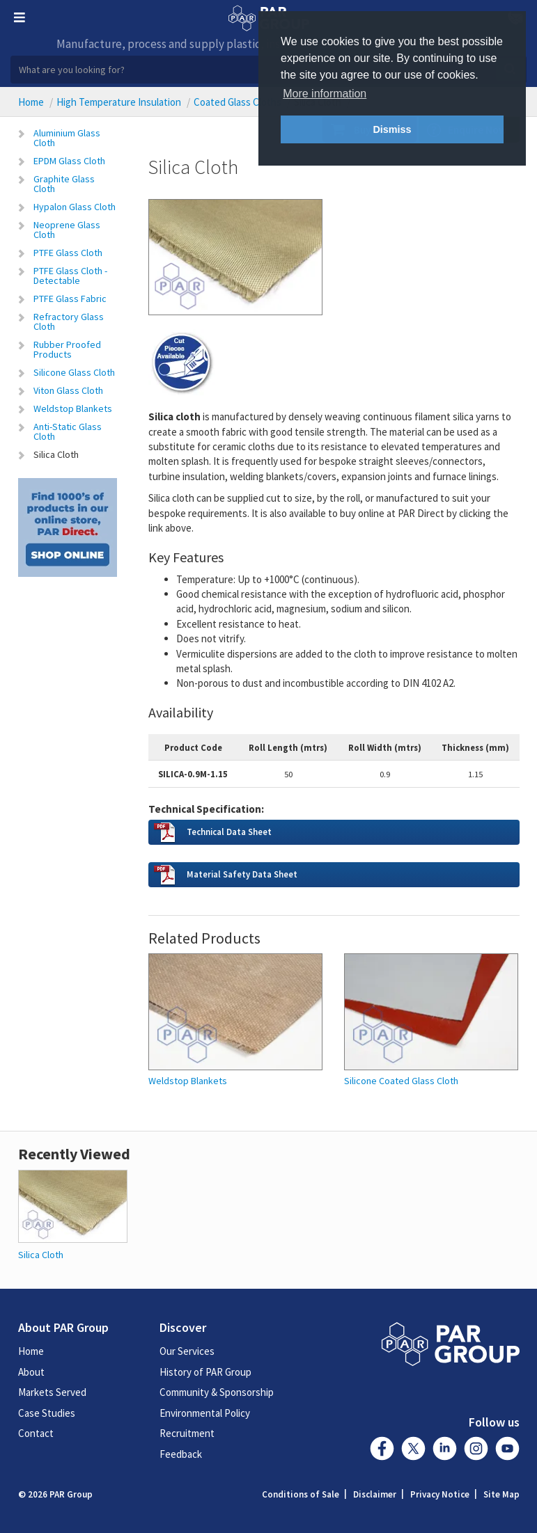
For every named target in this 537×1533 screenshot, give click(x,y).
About (31, 1372)
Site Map (501, 1494)
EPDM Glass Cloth (69, 160)
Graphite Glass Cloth (64, 184)
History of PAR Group (205, 1372)
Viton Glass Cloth (68, 390)
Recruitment (187, 1433)
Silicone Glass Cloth (74, 372)
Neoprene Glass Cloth (66, 230)
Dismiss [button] (392, 129)
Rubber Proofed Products (67, 349)
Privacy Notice (439, 1494)
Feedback (180, 1454)
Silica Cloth (56, 454)
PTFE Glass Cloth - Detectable (70, 275)
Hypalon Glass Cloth (74, 206)
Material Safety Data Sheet (242, 874)
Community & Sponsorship (216, 1392)
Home (31, 102)
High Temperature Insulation (118, 102)
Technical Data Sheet (229, 831)
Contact (36, 1433)
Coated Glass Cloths (237, 102)
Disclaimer (374, 1494)
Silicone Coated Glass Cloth (401, 1081)
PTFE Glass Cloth (67, 252)
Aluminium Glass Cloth (66, 138)
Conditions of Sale (300, 1494)
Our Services (187, 1351)
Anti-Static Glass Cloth (67, 431)
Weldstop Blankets (72, 408)
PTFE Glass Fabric (70, 298)
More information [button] (324, 94)
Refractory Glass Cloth (68, 321)
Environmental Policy (204, 1413)
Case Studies (46, 1413)
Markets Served (52, 1392)
